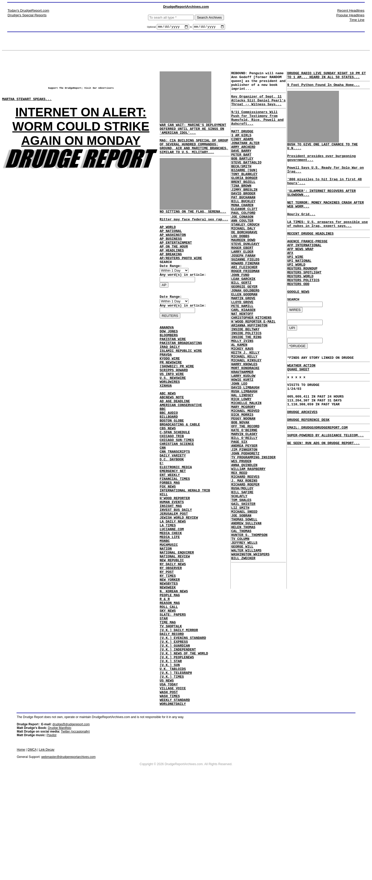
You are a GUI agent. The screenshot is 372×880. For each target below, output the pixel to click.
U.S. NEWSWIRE (173, 408)
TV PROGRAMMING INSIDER (253, 533)
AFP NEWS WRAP (300, 270)
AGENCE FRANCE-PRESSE (307, 261)
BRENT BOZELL (243, 202)
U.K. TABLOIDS (173, 757)
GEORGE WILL (242, 640)
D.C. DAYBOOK (172, 505)
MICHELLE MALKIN (246, 468)
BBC (163, 445)
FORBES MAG (170, 533)
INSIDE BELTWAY (245, 379)
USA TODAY (169, 775)
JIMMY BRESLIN (244, 212)
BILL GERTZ (241, 323)
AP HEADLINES (172, 263)
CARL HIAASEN (243, 356)
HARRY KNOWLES (244, 421)
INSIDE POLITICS (246, 384)
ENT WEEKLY (170, 524)
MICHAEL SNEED (244, 598)
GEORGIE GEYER (244, 328)
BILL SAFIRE (242, 575)
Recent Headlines (350, 10)
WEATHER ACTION (301, 401)
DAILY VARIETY (173, 501)
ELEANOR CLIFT (244, 235)
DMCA (32, 845)
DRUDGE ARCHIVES (302, 454)
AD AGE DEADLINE (175, 436)
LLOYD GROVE (242, 347)
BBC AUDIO (169, 450)
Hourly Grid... (301, 231)
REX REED (239, 551)
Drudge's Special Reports (27, 15)
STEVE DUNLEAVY (245, 277)
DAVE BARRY (241, 165)
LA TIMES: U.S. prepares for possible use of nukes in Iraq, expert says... (327, 242)
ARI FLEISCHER (244, 305)
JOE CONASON (242, 244)
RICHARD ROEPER (245, 565)
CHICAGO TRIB (172, 477)
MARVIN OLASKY (244, 505)
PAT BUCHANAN (243, 221)
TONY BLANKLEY (244, 193)
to (191, 27)
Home (21, 845)
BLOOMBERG (169, 357)
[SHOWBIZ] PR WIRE (177, 394)
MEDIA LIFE (170, 598)
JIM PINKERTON (244, 523)
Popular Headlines (350, 15)
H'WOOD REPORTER (175, 552)
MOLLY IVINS (242, 393)
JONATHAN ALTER (245, 156)
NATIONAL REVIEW (175, 622)
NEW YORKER (170, 650)
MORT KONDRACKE (245, 426)
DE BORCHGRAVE (244, 263)
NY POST (167, 640)
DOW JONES (169, 352)
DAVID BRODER (243, 216)
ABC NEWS (168, 426)
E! (162, 510)
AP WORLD (168, 235)
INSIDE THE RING (246, 388)
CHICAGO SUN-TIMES (177, 482)
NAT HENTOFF (242, 361)
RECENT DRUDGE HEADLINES (310, 252)
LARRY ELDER (242, 286)
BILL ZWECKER (243, 654)
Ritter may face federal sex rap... (194, 227)
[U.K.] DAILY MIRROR (179, 710)
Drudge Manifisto (59, 823)
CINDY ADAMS (242, 151)
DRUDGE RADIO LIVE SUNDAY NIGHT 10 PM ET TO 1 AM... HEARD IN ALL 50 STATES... (326, 76)
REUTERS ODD (298, 312)
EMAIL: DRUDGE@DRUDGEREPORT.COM (317, 471)
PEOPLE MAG (170, 668)
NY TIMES (168, 645)
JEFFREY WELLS (244, 635)
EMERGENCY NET (173, 519)
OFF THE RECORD (245, 496)
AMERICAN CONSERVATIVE (181, 440)
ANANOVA (167, 348)
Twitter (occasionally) (75, 827)
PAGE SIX (239, 514)
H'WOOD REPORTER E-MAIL (253, 370)
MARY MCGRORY (243, 472)
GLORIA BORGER (244, 198)
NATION (166, 612)
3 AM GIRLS (241, 146)
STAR (164, 696)
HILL (164, 547)
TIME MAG (168, 701)
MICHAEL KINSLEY (246, 416)
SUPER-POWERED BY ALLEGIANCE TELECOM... (325, 480)
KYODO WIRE (170, 385)
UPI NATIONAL (299, 284)
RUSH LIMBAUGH (244, 454)
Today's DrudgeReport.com (28, 10)
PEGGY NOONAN (243, 486)
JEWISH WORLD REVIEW (179, 575)
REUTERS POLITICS (303, 307)
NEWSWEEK (168, 659)
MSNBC (165, 603)
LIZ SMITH (240, 593)
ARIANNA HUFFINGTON (249, 374)
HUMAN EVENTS (172, 557)
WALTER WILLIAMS (246, 645)
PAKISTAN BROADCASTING (181, 366)
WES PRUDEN (241, 537)
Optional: (152, 27)
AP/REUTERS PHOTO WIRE (181, 272)
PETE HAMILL (242, 351)
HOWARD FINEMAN (245, 300)
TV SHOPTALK (171, 706)
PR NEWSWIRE (171, 390)
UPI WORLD (296, 289)
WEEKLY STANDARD (175, 794)
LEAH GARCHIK (243, 319)
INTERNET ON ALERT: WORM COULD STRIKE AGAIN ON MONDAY (81, 131)
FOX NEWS (168, 538)
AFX (290, 275)
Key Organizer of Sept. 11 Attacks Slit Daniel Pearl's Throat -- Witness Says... (258, 106)
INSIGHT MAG (171, 561)
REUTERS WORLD (300, 303)
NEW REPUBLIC (172, 626)
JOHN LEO (239, 444)
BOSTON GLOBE (172, 459)
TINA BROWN (241, 207)
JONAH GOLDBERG (245, 333)
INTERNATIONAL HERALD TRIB (185, 543)
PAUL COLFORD (243, 239)
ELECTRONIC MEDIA (176, 515)
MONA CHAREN (242, 230)
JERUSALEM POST (174, 571)
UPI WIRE (295, 280)
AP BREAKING (171, 268)
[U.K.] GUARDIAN (175, 729)
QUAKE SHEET (298, 405)
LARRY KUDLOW (243, 435)
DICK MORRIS (242, 482)
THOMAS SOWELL (244, 607)
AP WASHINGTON (173, 244)
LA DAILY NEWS (173, 580)
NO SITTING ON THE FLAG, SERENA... (193, 218)
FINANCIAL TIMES (175, 529)
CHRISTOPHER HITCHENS (251, 365)
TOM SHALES (241, 584)
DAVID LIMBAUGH (245, 449)
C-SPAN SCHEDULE (175, 473)
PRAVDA (166, 380)
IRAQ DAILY (170, 371)
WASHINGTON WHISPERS (250, 649)
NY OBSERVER (171, 636)
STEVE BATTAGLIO (246, 179)
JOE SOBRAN (241, 603)
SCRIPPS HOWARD (174, 399)
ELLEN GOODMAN (244, 337)
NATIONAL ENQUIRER (177, 617)
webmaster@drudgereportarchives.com (68, 852)
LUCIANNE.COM (172, 589)
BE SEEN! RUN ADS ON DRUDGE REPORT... (323, 488)
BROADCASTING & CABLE (180, 463)
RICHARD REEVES (245, 556)
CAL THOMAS (241, 621)
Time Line (357, 20)
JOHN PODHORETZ (245, 528)
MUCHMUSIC (169, 608)
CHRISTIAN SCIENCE (177, 487)
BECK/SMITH (241, 184)
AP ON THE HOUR (174, 258)
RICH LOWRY (241, 463)
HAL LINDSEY (242, 458)
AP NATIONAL (171, 240)
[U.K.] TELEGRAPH (176, 761)
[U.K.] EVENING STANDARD (183, 720)
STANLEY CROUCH (245, 253)
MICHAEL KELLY (244, 412)
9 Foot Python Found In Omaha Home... (323, 87)
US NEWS (167, 771)
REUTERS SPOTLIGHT (304, 298)
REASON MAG (170, 678)
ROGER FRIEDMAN (245, 309)
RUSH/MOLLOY (242, 570)
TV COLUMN (240, 631)
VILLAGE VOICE (173, 780)
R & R (165, 673)
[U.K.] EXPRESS (174, 724)
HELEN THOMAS (243, 617)
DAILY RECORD (172, 715)
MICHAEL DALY (243, 258)
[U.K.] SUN (170, 752)
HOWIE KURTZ (242, 440)
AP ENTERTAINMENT (176, 254)
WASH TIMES (170, 789)
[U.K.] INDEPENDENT (178, 734)
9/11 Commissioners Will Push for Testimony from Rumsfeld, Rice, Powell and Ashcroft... (257, 126)
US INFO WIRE (172, 404)
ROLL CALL (169, 682)
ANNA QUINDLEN (244, 542)
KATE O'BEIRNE (244, 500)
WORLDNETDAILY (173, 799)
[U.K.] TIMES (172, 766)
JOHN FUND (240, 314)
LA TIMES (168, 585)
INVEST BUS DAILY (176, 566)
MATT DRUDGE (242, 142)
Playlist (51, 830)
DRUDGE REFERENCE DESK (308, 463)
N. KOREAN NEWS (174, 664)
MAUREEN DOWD (243, 272)
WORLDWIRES (170, 413)
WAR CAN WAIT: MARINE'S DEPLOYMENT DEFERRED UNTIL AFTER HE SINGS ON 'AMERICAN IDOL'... (193, 131)
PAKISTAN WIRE (173, 362)
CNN (163, 491)
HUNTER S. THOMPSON (249, 626)
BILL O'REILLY (244, 510)
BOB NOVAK (240, 491)
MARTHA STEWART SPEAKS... (27, 102)
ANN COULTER (242, 249)
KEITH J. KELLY (245, 407)
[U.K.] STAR (171, 747)
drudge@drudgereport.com (71, 820)
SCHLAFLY (239, 579)
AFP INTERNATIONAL (304, 266)
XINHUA (166, 418)
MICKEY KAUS (242, 402)
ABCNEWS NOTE (172, 431)
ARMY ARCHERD (243, 160)
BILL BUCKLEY (243, 225)
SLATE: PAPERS (173, 692)
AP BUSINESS (171, 249)
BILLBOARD (169, 454)
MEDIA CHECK (171, 594)
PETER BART (241, 170)
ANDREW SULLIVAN (246, 612)
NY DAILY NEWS (173, 631)
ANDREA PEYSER (244, 519)
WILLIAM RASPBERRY (248, 547)
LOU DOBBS (240, 267)
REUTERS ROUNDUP (302, 294)
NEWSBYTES (169, 654)
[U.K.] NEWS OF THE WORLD (184, 738)
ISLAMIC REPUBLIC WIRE (181, 376)
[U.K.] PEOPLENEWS (177, 743)
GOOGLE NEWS (298, 321)
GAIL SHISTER (243, 589)
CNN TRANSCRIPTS (175, 496)
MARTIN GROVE (243, 342)
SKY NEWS (168, 687)
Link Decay (46, 845)
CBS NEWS (168, 468)
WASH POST (169, 785)
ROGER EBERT (242, 281)
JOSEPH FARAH (243, 291)
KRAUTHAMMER (242, 430)
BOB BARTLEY (242, 174)
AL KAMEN (239, 398)
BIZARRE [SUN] (244, 188)
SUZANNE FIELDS (245, 295)
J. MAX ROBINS (244, 561)
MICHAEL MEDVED (245, 477)
